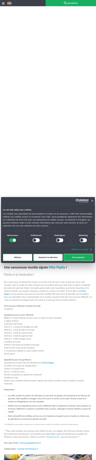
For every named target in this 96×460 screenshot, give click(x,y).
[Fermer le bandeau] (92, 201)
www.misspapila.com (29, 443)
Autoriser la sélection (48, 257)
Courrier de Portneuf (27, 449)
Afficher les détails (79, 249)
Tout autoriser (78, 257)
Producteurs (52, 437)
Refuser (17, 257)
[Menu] (3, 3)
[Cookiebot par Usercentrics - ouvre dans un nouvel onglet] (77, 201)
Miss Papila (57, 267)
